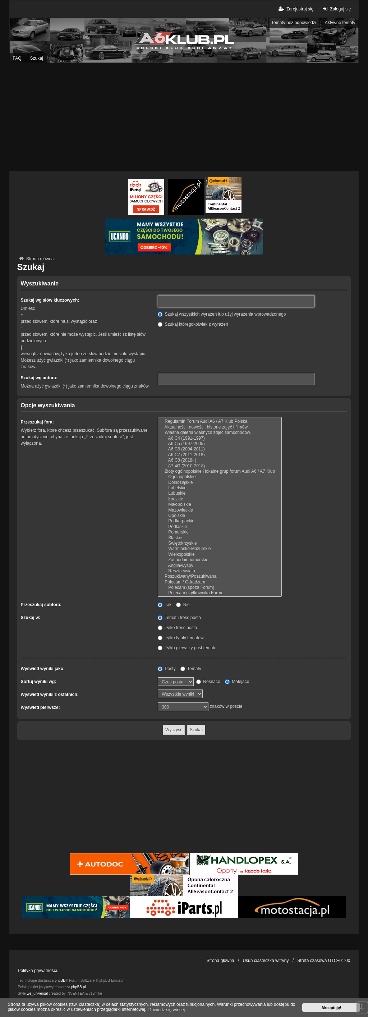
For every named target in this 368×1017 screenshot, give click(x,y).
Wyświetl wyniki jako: (43, 668)
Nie (182, 604)
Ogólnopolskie (219, 477)
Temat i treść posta (179, 617)
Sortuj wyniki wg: (38, 681)
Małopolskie (219, 504)
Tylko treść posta (177, 627)
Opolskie (219, 515)
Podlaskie (219, 527)
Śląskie (219, 538)
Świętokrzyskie (219, 543)
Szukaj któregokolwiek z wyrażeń (193, 324)
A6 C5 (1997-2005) (219, 443)
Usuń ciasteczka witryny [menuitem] (266, 960)
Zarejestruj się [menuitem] (295, 9)
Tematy (190, 668)
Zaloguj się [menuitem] (336, 9)
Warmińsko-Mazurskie (219, 548)
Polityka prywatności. (38, 970)
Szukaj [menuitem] (36, 58)
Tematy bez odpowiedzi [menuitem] (293, 22)
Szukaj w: (31, 617)
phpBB (60, 980)
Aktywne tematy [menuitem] (340, 22)
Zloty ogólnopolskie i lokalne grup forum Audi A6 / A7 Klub (219, 471)
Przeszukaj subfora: (41, 604)
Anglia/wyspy (219, 565)
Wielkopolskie (219, 554)
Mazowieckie (219, 510)
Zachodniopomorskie (219, 560)
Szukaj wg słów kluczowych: (50, 300)
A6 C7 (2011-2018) (219, 455)
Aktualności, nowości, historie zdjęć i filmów (219, 427)
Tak (164, 604)
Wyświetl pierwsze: (40, 707)
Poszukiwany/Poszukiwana (219, 576)
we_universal (37, 993)
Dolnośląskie (219, 482)
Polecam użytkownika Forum (219, 593)
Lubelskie (219, 488)
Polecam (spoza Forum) (219, 587)
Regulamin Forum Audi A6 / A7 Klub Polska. (219, 421)
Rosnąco (208, 681)
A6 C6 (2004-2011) (219, 449)
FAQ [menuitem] (17, 58)
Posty (166, 668)
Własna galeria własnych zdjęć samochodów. (219, 432)
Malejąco (237, 681)
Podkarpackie (219, 521)
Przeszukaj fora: (37, 422)
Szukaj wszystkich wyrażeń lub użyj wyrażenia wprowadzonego (222, 314)
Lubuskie (219, 493)
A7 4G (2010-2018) (219, 466)
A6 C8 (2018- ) (219, 460)
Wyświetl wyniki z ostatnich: (50, 694)
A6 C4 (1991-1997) (219, 438)
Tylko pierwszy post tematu (187, 647)
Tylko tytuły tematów (180, 637)
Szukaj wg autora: (39, 377)
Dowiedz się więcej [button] (166, 1009)
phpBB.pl (78, 987)
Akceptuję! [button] (331, 1007)
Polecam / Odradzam (219, 582)
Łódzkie (219, 499)
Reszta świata (219, 571)
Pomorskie (219, 532)
